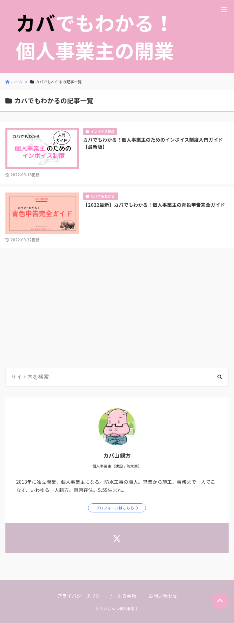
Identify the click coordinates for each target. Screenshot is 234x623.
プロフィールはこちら (115, 507)
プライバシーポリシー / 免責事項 (97, 595)
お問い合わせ (162, 595)
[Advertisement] (117, 309)
